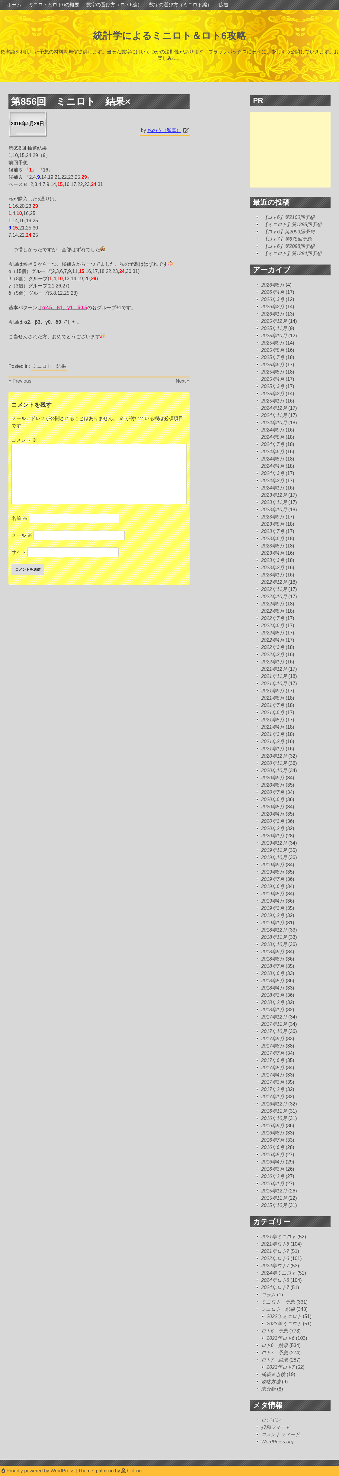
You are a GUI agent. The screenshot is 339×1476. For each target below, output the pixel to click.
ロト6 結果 (274, 1345)
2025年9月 (272, 342)
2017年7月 (272, 1053)
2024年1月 (272, 487)
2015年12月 (274, 1190)
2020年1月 (272, 835)
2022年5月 (272, 632)
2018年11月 (274, 937)
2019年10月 (274, 857)
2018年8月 (272, 958)
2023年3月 (272, 560)
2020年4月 (272, 814)
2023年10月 (274, 509)
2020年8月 (272, 785)
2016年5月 (272, 1154)
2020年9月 (272, 777)
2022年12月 (274, 582)
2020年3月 (272, 821)
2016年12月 (274, 1103)
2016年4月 (272, 1161)
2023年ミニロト (284, 1323)
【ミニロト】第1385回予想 (292, 224)
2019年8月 (272, 871)
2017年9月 (272, 1038)
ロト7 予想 (274, 1352)
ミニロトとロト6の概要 (53, 4)
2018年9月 (272, 951)
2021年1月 (272, 748)
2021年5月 (272, 719)
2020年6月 (272, 799)
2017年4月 (272, 1074)
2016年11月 (274, 1111)
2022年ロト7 (275, 1265)
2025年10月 (274, 335)
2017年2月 (272, 1089)
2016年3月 (272, 1169)
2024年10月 (274, 422)
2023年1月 (272, 574)
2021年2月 (272, 741)
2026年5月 (272, 284)
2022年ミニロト (284, 1316)
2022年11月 (274, 589)
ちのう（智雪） (164, 130)
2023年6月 (272, 538)
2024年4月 (272, 466)
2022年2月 (272, 654)
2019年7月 (272, 879)
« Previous (19, 380)
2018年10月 (274, 944)
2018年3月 (272, 995)
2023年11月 (274, 502)
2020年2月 (272, 828)
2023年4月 (272, 553)
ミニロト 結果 (49, 366)
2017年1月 (272, 1096)
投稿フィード (275, 1427)
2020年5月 (272, 806)
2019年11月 (274, 850)
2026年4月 (272, 292)
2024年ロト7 (275, 1287)
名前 (19, 518)
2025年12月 (274, 321)
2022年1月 (272, 661)
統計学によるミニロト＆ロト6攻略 (169, 35)
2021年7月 (272, 705)
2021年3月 (272, 734)
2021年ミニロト (278, 1236)
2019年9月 (272, 864)
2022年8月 (272, 611)
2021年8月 (272, 698)
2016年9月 (272, 1125)
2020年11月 (274, 763)
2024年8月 (272, 437)
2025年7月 (272, 357)
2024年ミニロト (278, 1272)
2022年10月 (274, 596)
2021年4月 (272, 727)
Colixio (134, 1470)
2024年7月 (272, 444)
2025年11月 (274, 328)
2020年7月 (272, 792)
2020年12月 (274, 756)
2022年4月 (272, 640)
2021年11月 (274, 676)
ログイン (270, 1420)
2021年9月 (272, 690)
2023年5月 (272, 545)
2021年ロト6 (275, 1244)
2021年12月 (274, 669)
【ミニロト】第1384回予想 (292, 253)
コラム (268, 1294)
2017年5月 (272, 1067)
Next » (183, 380)
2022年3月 (272, 647)
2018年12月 (274, 929)
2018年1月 (272, 1009)
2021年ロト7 (275, 1251)
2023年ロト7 (281, 1367)
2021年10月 (274, 683)
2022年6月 (272, 625)
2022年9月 (272, 603)
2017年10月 (274, 1031)
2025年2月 (272, 393)
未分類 (268, 1388)
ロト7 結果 (274, 1359)
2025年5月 (272, 371)
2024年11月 (274, 415)
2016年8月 (272, 1132)
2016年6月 (272, 1147)
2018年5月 (272, 980)
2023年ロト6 (281, 1338)
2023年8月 (272, 524)
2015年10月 (274, 1205)
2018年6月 (272, 973)
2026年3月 (272, 299)
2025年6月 (272, 364)
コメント (24, 440)
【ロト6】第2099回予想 (289, 231)
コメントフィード (280, 1434)
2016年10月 (274, 1118)
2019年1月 (272, 922)
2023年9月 (272, 516)
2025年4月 (272, 379)
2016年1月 (272, 1183)
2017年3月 (272, 1082)
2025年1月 (272, 400)
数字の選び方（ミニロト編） (180, 4)
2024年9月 (272, 429)
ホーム (14, 4)
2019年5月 (272, 893)
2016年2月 (272, 1176)
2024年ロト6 (275, 1280)
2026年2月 (272, 306)
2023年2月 (272, 567)
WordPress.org (277, 1441)
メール (21, 535)
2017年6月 (272, 1060)
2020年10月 (274, 770)
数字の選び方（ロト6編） (114, 4)
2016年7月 (272, 1140)
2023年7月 (272, 531)
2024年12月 (274, 408)
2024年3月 (272, 473)
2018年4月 (272, 987)
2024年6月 (272, 451)
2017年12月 (274, 1016)
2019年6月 (272, 886)
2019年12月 (274, 842)
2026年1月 (272, 313)
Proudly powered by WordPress (39, 1470)
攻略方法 (270, 1381)
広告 (224, 4)
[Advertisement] (294, 150)
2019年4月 (272, 900)
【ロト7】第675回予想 (287, 239)
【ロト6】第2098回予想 (289, 246)
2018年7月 (272, 966)
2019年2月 (272, 915)
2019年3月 (272, 908)
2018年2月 (272, 1002)
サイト (18, 552)
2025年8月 (272, 350)
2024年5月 (272, 458)
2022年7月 (272, 618)
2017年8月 (272, 1045)
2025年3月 (272, 386)
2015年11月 (274, 1198)
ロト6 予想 (274, 1330)
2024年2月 (272, 480)
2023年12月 (274, 495)
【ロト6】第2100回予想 (289, 217)
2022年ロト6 (275, 1258)
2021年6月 (272, 712)
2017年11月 (274, 1024)
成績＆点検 (273, 1374)
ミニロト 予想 (278, 1301)
